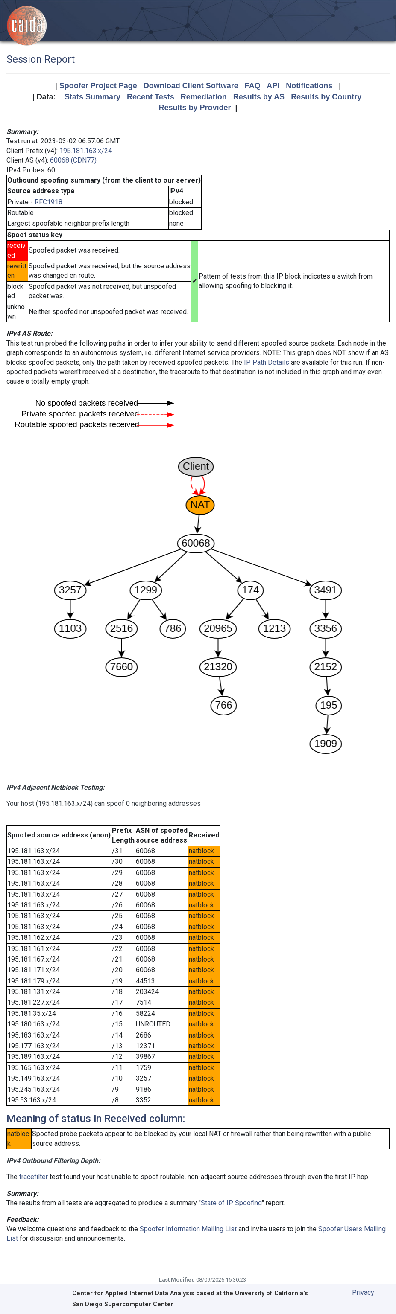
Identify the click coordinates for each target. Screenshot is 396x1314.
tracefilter (33, 1177)
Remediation (204, 97)
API (273, 85)
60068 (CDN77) (73, 160)
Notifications (309, 85)
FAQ (253, 85)
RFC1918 (48, 202)
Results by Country (326, 97)
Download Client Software (191, 85)
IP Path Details (266, 362)
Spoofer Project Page (98, 85)
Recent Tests (150, 97)
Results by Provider (194, 107)
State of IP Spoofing (231, 1203)
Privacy (363, 1292)
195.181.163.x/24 (85, 151)
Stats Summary (92, 97)
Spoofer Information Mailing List (188, 1229)
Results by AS (259, 97)
